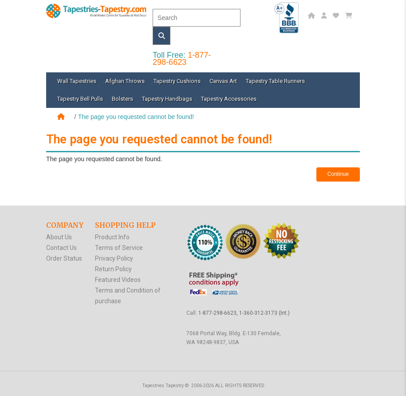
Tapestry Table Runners (275, 81)
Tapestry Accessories (228, 98)
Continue (338, 174)
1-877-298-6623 (182, 59)
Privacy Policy (114, 258)
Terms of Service (119, 247)
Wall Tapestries (76, 81)
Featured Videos (118, 279)
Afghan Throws (125, 81)
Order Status (64, 258)
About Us (59, 237)
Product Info (112, 237)
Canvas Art (223, 81)
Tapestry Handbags (167, 98)
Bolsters (122, 98)
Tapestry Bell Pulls (80, 98)
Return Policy (113, 269)
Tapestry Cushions (177, 81)
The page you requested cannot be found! (136, 116)
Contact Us (61, 247)
